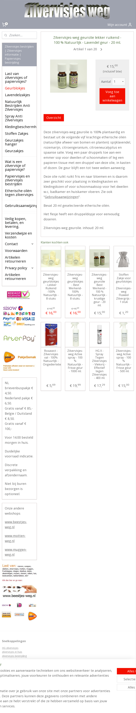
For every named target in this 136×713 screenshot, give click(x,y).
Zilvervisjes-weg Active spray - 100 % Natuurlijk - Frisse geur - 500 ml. (124, 361)
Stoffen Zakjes (16, 133)
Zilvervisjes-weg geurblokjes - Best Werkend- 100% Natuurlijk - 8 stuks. (75, 286)
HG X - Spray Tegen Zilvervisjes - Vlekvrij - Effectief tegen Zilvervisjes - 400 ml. (99, 364)
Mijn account (119, 24)
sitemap (90, 700)
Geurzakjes (14, 150)
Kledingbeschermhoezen (21, 126)
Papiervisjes (9, 663)
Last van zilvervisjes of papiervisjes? (16, 77)
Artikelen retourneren (15, 259)
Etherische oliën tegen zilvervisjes (19, 192)
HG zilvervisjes (10, 648)
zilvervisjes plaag (11, 659)
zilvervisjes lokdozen (13, 675)
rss (97, 700)
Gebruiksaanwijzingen (62, 197)
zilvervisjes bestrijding (14, 656)
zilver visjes (8, 679)
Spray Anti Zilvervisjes (14, 118)
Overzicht (54, 117)
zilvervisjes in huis (12, 651)
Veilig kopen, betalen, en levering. (15, 222)
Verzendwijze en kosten (18, 235)
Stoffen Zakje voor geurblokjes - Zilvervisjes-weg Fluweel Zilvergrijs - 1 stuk (124, 288)
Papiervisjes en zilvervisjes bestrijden (17, 180)
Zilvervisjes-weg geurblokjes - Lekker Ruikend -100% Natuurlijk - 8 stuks (51, 286)
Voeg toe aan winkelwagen (112, 96)
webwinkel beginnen (111, 700)
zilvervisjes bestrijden (14, 671)
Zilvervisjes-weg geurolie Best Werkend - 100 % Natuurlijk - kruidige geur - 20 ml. (99, 290)
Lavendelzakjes (17, 94)
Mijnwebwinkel (68, 706)
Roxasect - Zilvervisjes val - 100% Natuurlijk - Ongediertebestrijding (51, 357)
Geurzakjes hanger (14, 142)
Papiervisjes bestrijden (15, 667)
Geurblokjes (15, 88)
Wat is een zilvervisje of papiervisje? (15, 165)
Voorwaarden (16, 250)
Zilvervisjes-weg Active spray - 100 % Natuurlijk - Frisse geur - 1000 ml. (75, 361)
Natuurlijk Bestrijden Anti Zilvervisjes (17, 105)
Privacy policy (19, 268)
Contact (19, 243)
